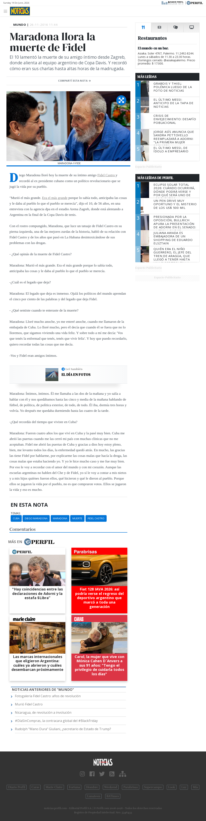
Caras (35, 787)
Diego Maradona (36, 518)
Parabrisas (130, 787)
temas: (16, 513)
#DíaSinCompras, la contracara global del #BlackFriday (56, 721)
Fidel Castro (106, 175)
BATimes (113, 796)
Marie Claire (54, 787)
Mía (195, 787)
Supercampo (153, 787)
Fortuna (74, 787)
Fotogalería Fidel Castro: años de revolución (48, 696)
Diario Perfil (16, 787)
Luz (183, 787)
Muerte (77, 518)
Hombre (92, 787)
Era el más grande (55, 198)
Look (171, 787)
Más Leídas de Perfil (155, 177)
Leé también (74, 369)
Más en (31, 541)
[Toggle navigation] (6, 10)
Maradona (60, 518)
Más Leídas (147, 76)
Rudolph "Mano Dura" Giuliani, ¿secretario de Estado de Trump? (63, 729)
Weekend (110, 787)
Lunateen (93, 796)
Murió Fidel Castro (29, 704)
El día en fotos (76, 374)
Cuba (16, 518)
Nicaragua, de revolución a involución (43, 712)
